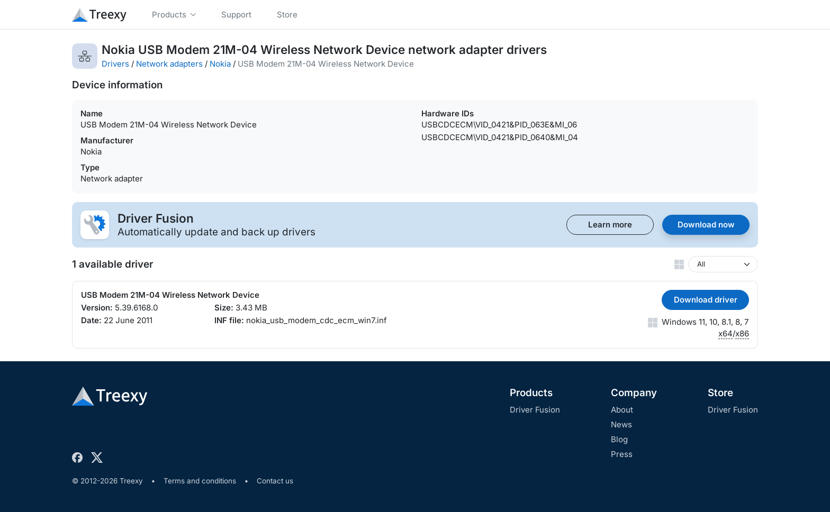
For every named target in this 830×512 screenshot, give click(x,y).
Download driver (705, 300)
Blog (619, 439)
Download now (706, 225)
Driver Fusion (535, 410)
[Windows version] (723, 264)
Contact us (275, 481)
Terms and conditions (200, 481)
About (622, 410)
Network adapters (169, 64)
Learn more (610, 225)
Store (720, 393)
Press (622, 454)
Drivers (115, 64)
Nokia (220, 64)
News (621, 424)
